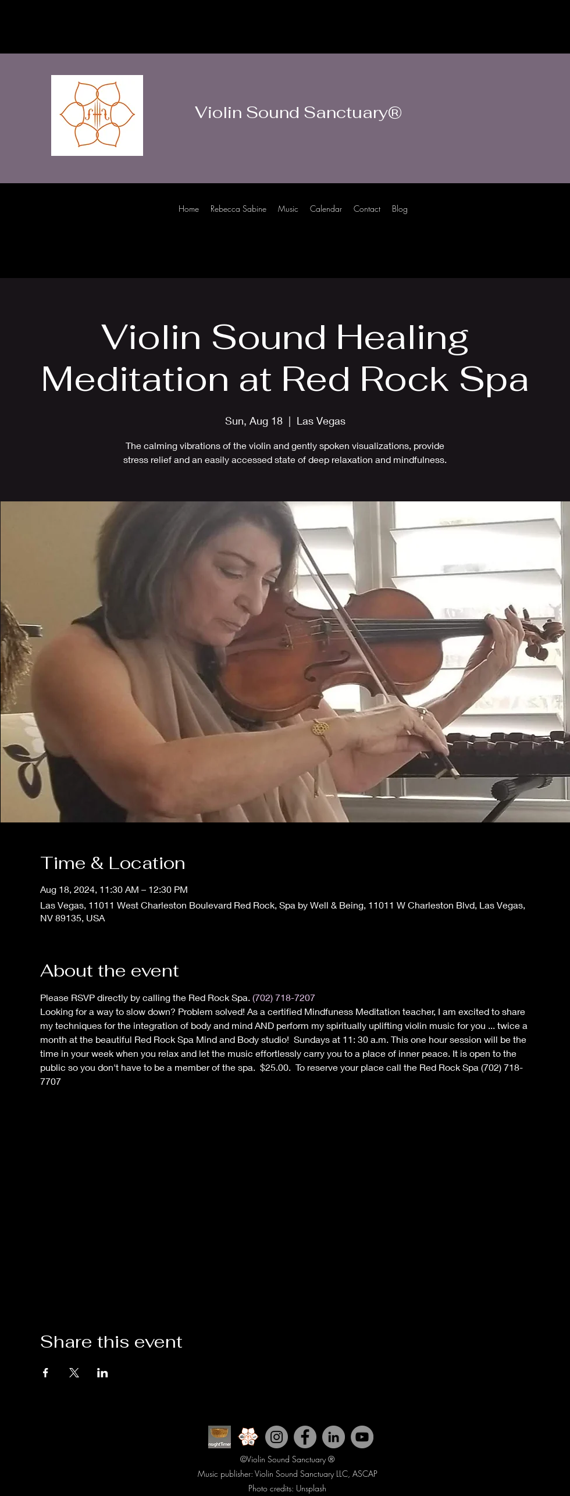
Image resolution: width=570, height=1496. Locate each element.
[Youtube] (500, 220)
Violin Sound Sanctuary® (298, 112)
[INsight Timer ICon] (219, 1437)
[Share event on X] (74, 1372)
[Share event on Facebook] (45, 1372)
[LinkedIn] (552, 220)
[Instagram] (517, 220)
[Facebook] (535, 220)
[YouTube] (362, 1437)
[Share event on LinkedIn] (102, 1372)
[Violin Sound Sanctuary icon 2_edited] (248, 1437)
